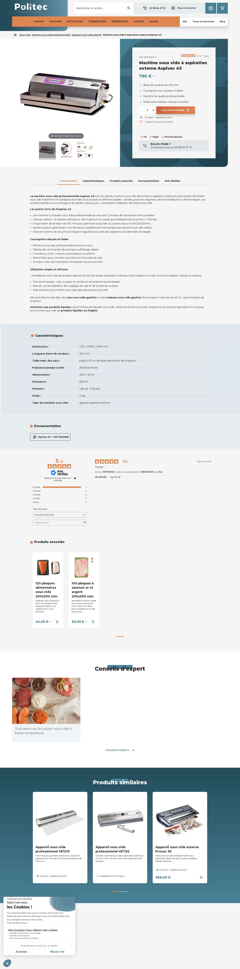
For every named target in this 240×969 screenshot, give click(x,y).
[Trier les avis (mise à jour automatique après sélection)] (60, 515)
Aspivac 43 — (50, 437)
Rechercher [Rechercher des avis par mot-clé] (58, 522)
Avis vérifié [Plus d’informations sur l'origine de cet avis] (206, 461)
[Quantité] (147, 110)
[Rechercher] (103, 8)
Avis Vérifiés (172, 180)
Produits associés (121, 180)
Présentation (68, 180)
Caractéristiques (93, 180)
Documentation (148, 180)
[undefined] (75, 478)
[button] (154, 8)
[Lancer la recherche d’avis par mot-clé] (84, 522)
